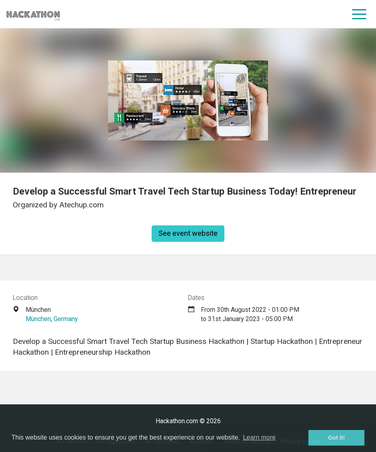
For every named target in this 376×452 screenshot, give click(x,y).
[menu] (359, 14)
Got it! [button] (336, 437)
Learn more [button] (259, 437)
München (38, 319)
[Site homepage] (33, 14)
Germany (66, 319)
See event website (188, 233)
